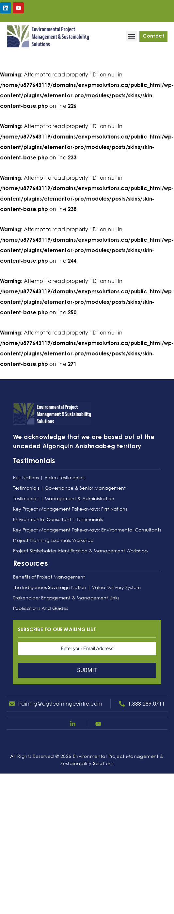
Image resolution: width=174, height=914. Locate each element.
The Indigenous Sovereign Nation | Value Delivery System (77, 587)
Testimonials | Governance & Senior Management (69, 488)
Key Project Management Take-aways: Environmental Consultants (87, 529)
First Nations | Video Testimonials (49, 477)
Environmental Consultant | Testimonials (58, 519)
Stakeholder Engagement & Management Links (66, 597)
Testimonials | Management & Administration (63, 498)
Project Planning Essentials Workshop (53, 540)
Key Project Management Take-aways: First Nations (70, 509)
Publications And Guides (40, 608)
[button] (131, 36)
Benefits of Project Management (49, 576)
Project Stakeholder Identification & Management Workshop (80, 550)
